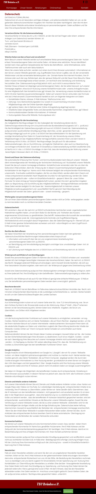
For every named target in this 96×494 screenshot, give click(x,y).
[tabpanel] (48, 245)
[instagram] (86, 2)
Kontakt (84, 8)
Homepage (11, 8)
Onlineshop (55, 8)
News (70, 8)
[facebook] (83, 2)
